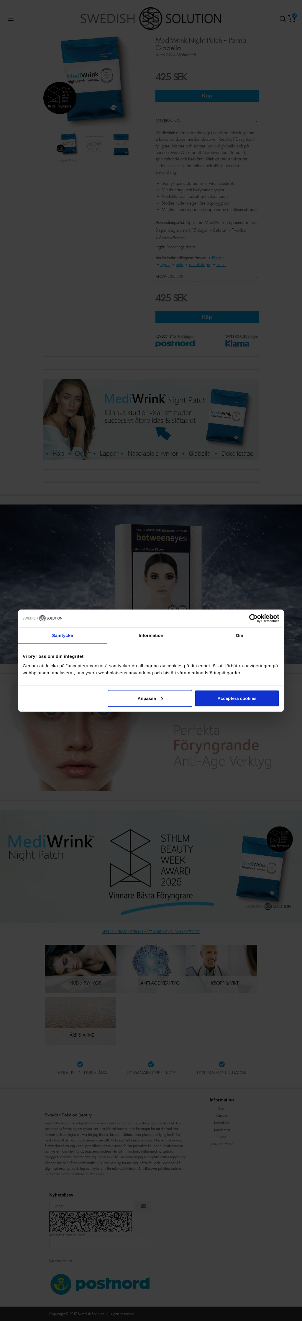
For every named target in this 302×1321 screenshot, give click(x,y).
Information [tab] (151, 635)
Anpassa (150, 698)
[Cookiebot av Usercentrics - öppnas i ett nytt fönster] (253, 618)
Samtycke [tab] (62, 635)
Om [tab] (239, 635)
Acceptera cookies (237, 698)
